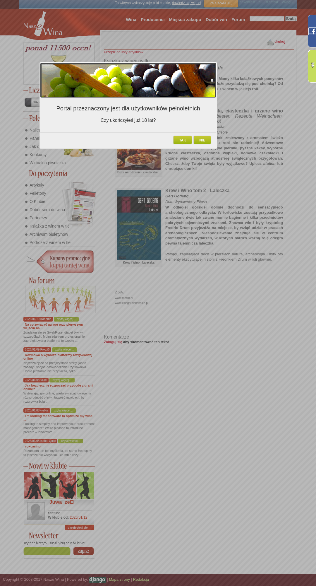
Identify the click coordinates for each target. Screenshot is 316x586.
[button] (212, 80)
